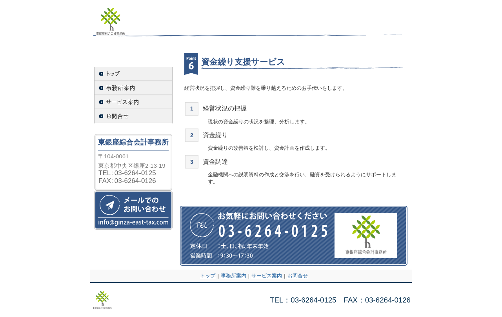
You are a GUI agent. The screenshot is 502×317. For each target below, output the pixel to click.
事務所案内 (233, 276)
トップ (207, 276)
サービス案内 (266, 276)
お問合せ (297, 276)
